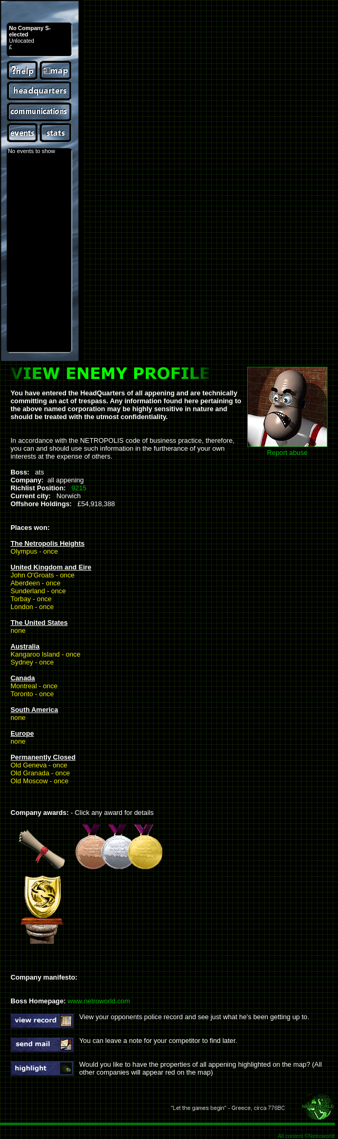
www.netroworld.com (99, 1001)
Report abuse (287, 453)
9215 (78, 488)
